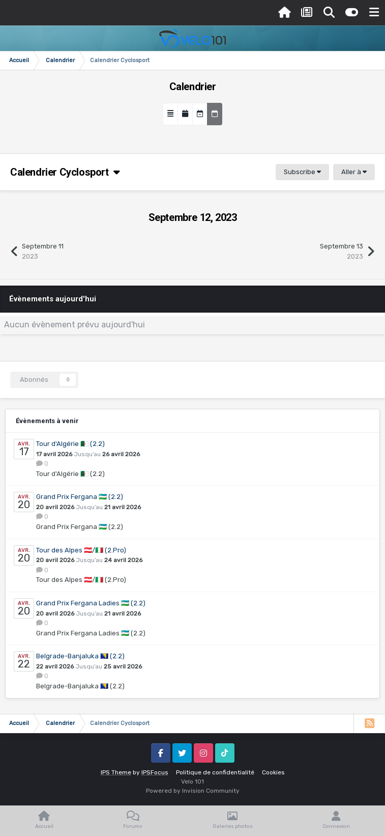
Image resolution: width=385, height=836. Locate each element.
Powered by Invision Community (193, 790)
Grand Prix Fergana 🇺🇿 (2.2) (79, 496)
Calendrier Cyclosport (65, 172)
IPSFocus (154, 772)
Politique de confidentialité (215, 772)
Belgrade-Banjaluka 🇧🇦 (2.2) (80, 656)
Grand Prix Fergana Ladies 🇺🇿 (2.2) (90, 603)
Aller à (354, 172)
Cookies (273, 772)
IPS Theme (116, 772)
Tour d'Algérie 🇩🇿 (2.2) (70, 444)
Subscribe (302, 172)
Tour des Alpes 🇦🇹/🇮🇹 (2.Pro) (81, 550)
